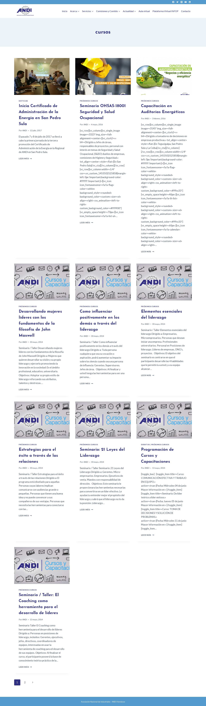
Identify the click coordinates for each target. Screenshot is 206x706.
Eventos (145, 444)
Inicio (64, 11)
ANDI (24, 130)
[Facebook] (173, 2)
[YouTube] (186, 2)
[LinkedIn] (190, 2)
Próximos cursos (89, 101)
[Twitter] (177, 2)
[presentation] (42, 76)
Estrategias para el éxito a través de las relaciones (38, 456)
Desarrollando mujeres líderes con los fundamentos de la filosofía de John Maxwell (40, 324)
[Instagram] (181, 2)
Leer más (25, 158)
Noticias (23, 101)
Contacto (185, 11)
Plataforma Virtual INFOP (165, 11)
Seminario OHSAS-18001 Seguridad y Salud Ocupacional (103, 112)
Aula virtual (144, 11)
